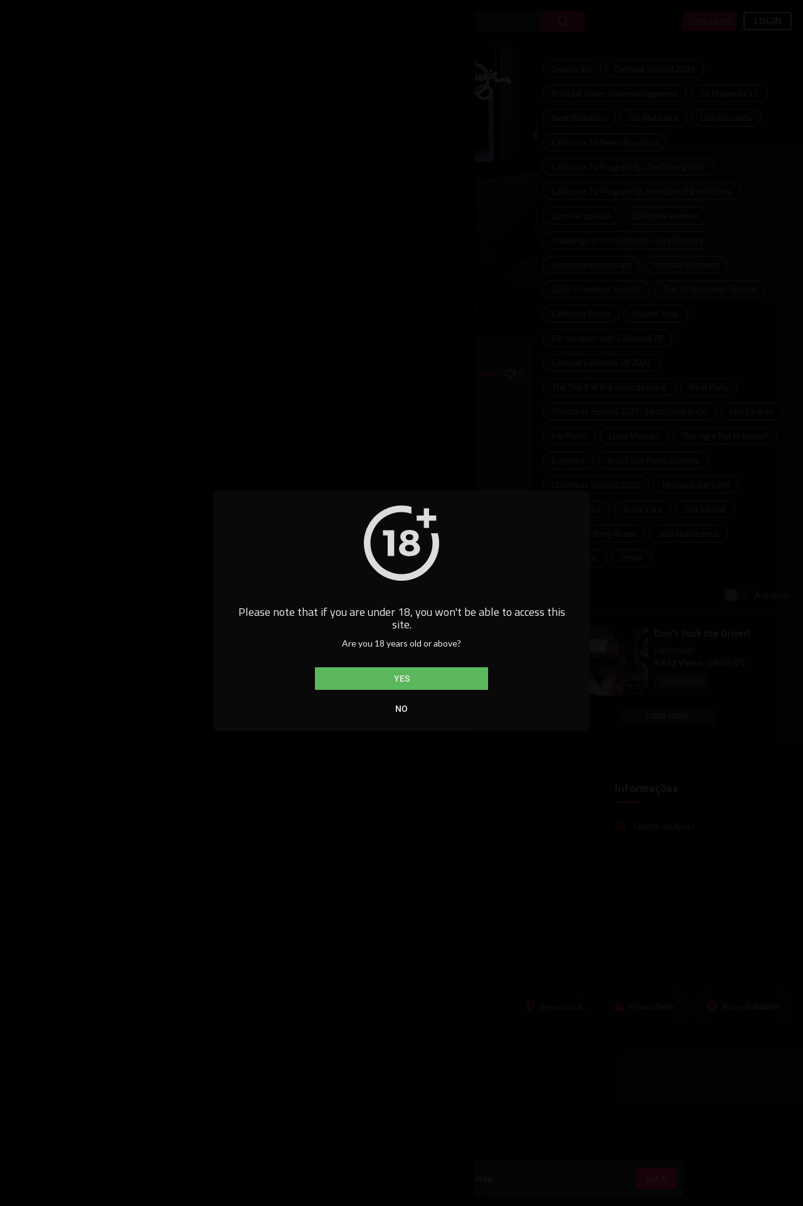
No (401, 709)
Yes (402, 679)
